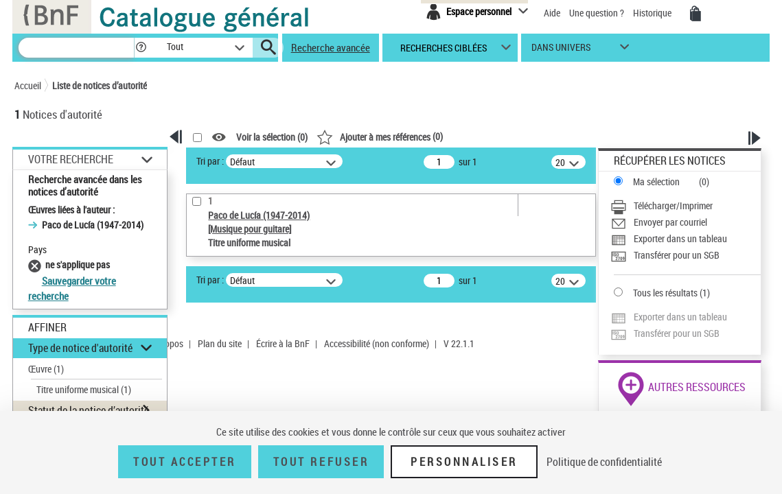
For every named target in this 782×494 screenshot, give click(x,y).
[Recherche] (76, 48)
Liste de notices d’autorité (99, 85)
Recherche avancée (330, 47)
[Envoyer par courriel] (685, 222)
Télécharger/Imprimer (673, 205)
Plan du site (220, 343)
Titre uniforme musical (83, 389)
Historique (653, 12)
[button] (141, 48)
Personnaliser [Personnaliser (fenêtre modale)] (464, 461)
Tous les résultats (665, 292)
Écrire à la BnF (283, 343)
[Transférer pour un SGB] (685, 255)
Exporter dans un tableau (680, 238)
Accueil (27, 85)
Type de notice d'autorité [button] (80, 347)
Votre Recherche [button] (70, 159)
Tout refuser (321, 461)
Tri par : (210, 160)
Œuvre (46, 368)
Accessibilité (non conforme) (376, 343)
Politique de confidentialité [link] (604, 461)
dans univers (560, 50)
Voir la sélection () (272, 137)
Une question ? (596, 12)
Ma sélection (656, 181)
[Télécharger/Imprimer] (685, 206)
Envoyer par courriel (670, 221)
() (380, 136)
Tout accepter (184, 461)
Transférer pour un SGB (677, 254)
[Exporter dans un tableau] (685, 239)
